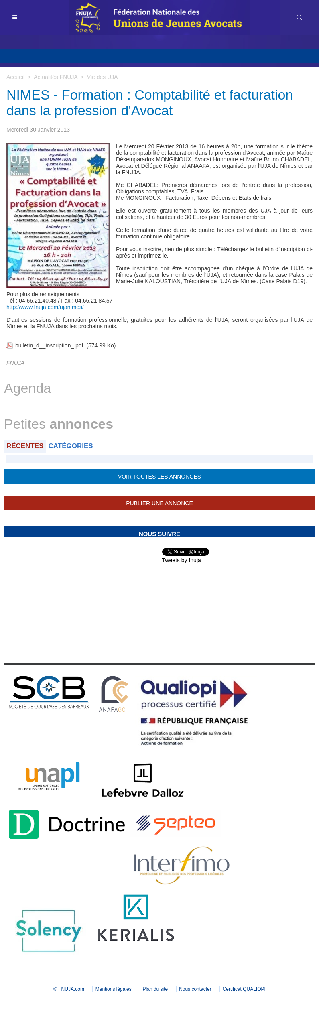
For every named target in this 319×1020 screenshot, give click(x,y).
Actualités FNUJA (55, 77)
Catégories (71, 446)
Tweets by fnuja (181, 560)
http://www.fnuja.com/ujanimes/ (45, 307)
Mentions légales (113, 989)
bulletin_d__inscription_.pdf (49, 345)
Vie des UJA (102, 77)
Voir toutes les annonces (159, 476)
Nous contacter (195, 989)
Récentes (25, 446)
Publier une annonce (159, 503)
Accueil (15, 77)
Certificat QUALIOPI (244, 989)
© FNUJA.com (68, 989)
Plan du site (155, 989)
